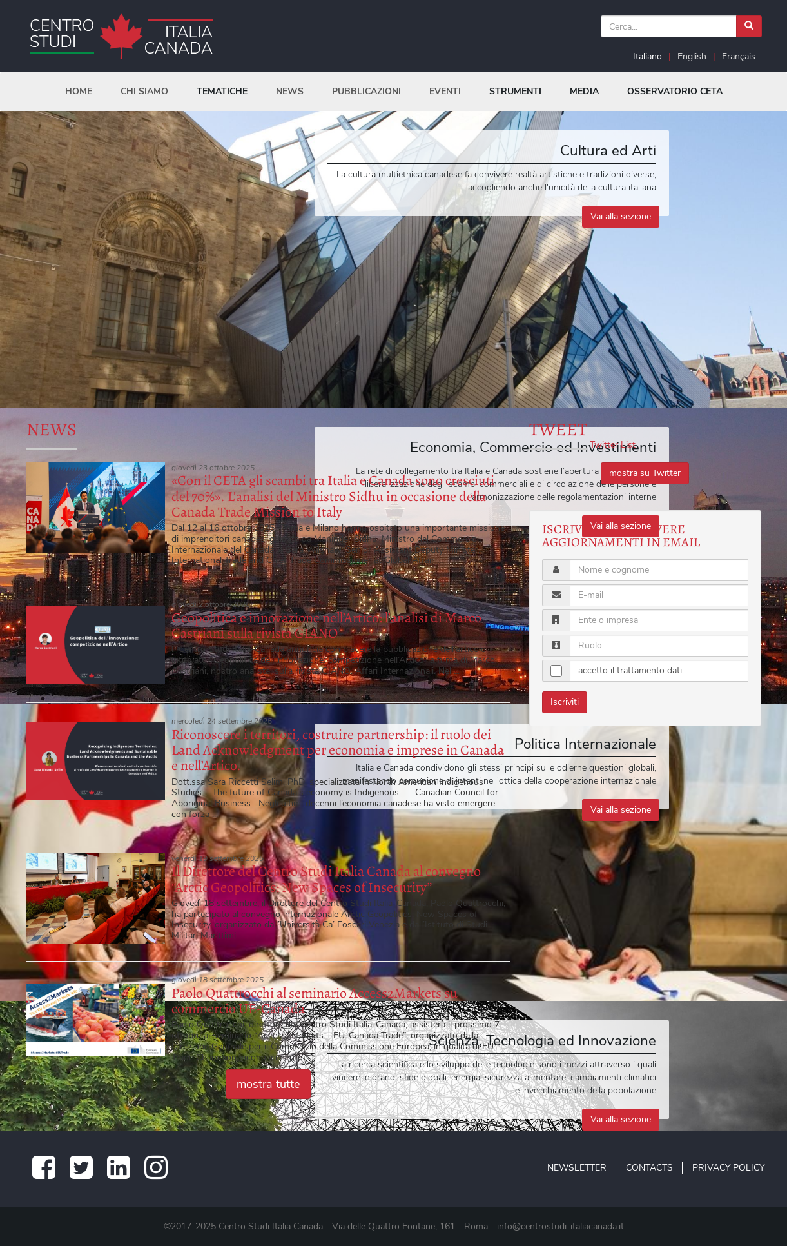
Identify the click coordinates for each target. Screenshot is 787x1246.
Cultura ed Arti (608, 151)
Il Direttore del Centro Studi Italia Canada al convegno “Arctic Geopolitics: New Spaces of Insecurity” (326, 879)
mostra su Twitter (645, 473)
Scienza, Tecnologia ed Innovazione (542, 1041)
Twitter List (613, 445)
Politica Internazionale (585, 744)
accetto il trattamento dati (630, 670)
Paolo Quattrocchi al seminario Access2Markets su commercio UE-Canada (314, 1001)
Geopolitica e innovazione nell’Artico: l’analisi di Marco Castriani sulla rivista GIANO (326, 625)
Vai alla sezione (620, 216)
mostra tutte (268, 1084)
